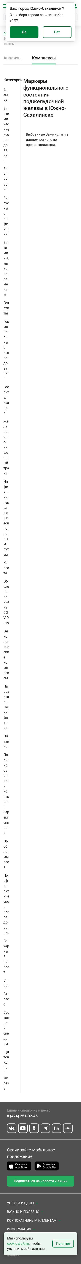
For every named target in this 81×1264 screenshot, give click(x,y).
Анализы (12, 58)
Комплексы (44, 58)
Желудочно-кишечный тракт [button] (6, 447)
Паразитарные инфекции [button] (6, 707)
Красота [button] (6, 568)
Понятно (63, 1243)
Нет (57, 32)
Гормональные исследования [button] (6, 350)
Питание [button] (6, 741)
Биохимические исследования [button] (6, 134)
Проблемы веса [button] (6, 854)
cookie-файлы (18, 1243)
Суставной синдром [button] (6, 1028)
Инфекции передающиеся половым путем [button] (6, 518)
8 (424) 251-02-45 (22, 1116)
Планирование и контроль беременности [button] (6, 794)
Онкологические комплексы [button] (6, 654)
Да (24, 32)
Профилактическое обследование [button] (6, 904)
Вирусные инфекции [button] (6, 216)
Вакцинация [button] (5, 179)
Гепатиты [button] (6, 308)
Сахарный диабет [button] (6, 956)
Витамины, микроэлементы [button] (6, 269)
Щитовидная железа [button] (6, 1070)
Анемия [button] (5, 95)
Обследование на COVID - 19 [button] (6, 602)
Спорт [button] (6, 983)
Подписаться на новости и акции (40, 1181)
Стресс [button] (6, 999)
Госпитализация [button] (6, 400)
